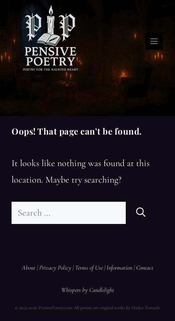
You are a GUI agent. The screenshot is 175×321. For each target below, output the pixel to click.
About (28, 268)
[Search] (140, 213)
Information (119, 268)
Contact (144, 268)
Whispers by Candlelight (87, 290)
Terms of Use (89, 268)
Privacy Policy (55, 268)
